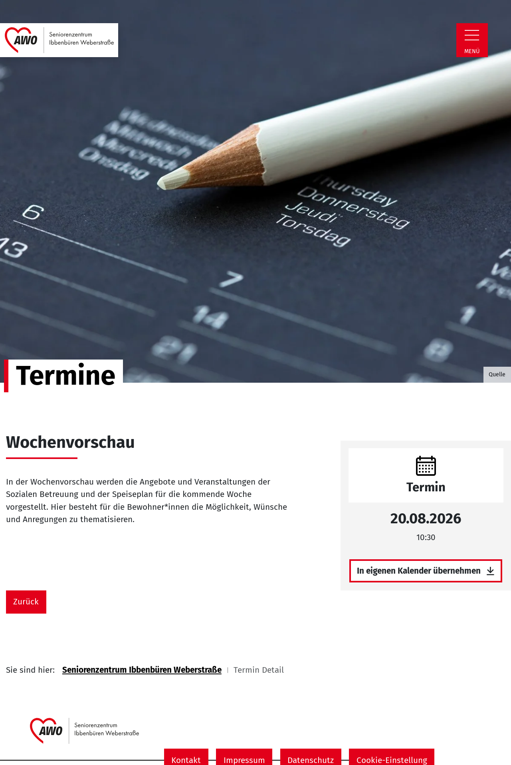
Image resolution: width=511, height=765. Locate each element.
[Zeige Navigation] (472, 35)
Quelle (497, 374)
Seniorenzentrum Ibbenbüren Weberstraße (142, 670)
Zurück (26, 602)
